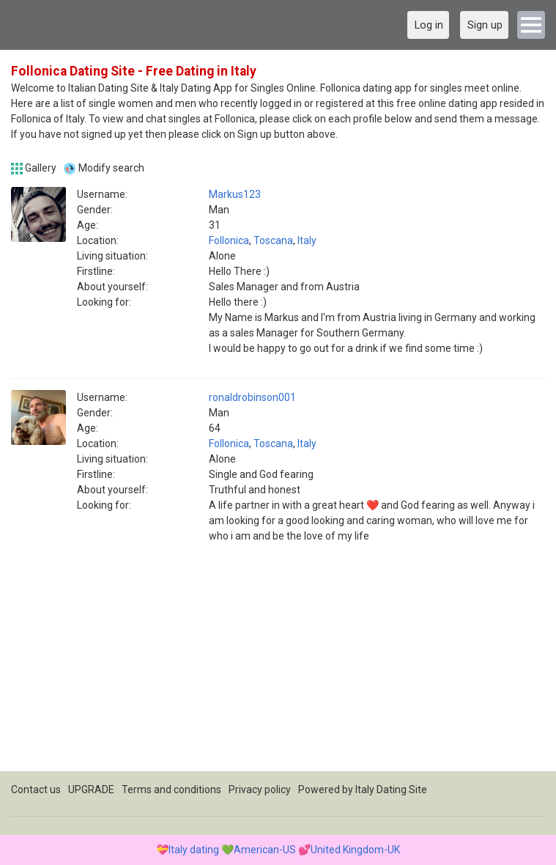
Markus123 (235, 194)
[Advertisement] (278, 668)
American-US (265, 849)
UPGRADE (91, 789)
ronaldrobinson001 (252, 397)
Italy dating (193, 849)
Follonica (229, 240)
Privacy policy (260, 789)
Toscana (273, 240)
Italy (306, 240)
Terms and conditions (171, 789)
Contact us (36, 789)
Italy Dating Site (391, 789)
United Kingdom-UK (355, 849)
